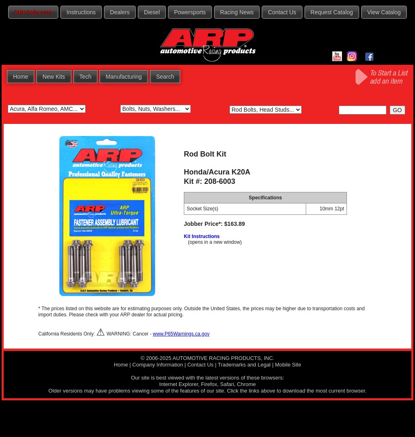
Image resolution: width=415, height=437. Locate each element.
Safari (227, 384)
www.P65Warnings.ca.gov (181, 334)
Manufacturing (124, 76)
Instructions (81, 12)
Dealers (120, 12)
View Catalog (384, 12)
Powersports (190, 12)
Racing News (237, 12)
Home (20, 76)
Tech (85, 76)
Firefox (209, 384)
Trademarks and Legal (244, 365)
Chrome (246, 384)
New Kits (53, 76)
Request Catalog (332, 12)
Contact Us (282, 12)
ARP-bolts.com (33, 12)
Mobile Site (288, 365)
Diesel (152, 12)
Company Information (157, 365)
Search (165, 76)
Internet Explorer (178, 384)
